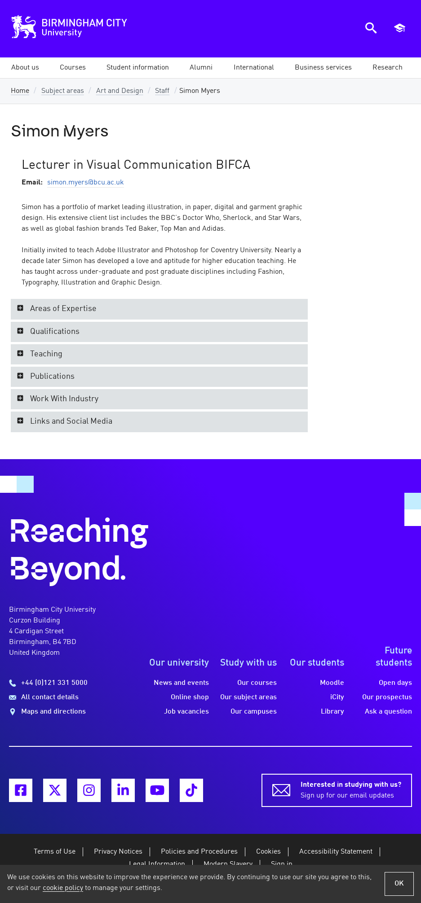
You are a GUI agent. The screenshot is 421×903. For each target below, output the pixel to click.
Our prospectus (387, 697)
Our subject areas (248, 697)
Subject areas (62, 91)
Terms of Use (54, 851)
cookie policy (63, 888)
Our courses (257, 683)
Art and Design (119, 91)
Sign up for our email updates (351, 789)
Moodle (332, 683)
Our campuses (253, 711)
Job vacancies (186, 711)
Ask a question (388, 711)
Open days (395, 683)
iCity (337, 697)
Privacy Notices (118, 851)
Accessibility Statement (335, 851)
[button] (25, 68)
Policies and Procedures (199, 851)
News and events (181, 683)
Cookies (268, 851)
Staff (162, 91)
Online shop (190, 697)
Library (332, 711)
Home (20, 91)
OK (399, 883)
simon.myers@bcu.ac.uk (85, 182)
